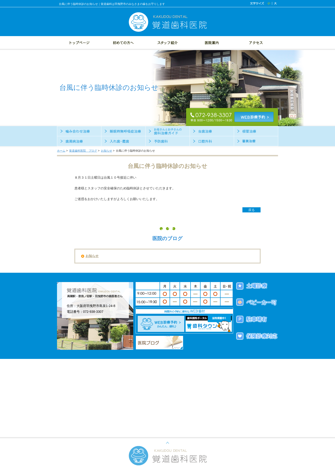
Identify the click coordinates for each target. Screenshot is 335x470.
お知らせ (106, 150)
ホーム (61, 150)
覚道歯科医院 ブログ (83, 150)
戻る (251, 210)
